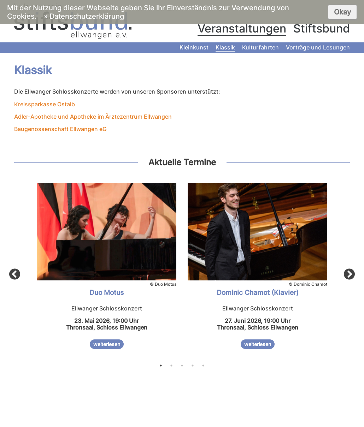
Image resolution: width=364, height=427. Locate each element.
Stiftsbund (321, 28)
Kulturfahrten (260, 47)
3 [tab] (182, 365)
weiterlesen (106, 344)
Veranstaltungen (242, 28)
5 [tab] (203, 365)
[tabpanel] (106, 268)
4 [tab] (192, 365)
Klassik (225, 47)
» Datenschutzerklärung (84, 16)
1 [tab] (160, 365)
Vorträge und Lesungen (318, 47)
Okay (342, 12)
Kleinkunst (194, 47)
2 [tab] (171, 365)
